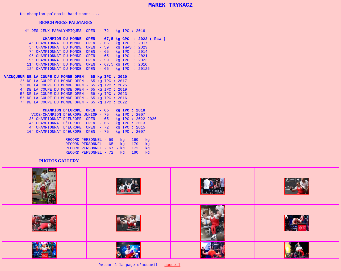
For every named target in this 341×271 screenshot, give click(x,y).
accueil (172, 265)
